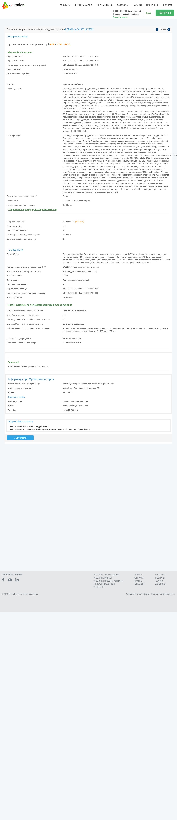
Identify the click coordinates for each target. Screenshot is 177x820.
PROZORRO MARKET (102, 578)
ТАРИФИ (137, 5)
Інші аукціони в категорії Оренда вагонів (29, 426)
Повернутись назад (17, 36)
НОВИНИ (138, 575)
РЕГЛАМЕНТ (139, 584)
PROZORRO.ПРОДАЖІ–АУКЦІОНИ (108, 581)
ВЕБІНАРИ (160, 578)
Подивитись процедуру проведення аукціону (32, 209)
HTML (60, 44)
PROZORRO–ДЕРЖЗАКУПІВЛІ (106, 575)
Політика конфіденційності (163, 594)
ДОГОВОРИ (123, 5)
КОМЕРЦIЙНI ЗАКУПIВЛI (104, 584)
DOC (67, 44)
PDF (52, 44)
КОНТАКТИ (138, 578)
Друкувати (20, 437)
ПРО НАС (167, 5)
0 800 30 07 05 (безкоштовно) (127, 11)
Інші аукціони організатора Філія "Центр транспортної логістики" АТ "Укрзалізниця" (50, 429)
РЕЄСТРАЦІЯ (165, 12)
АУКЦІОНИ (65, 5)
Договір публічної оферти (137, 594)
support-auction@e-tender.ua (126, 14)
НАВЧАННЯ (152, 5)
